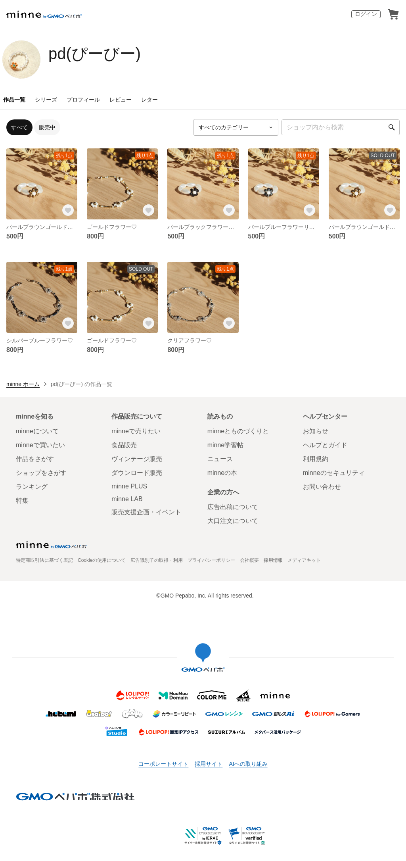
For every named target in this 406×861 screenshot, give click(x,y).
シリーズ (46, 99)
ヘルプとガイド (325, 445)
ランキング (32, 486)
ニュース (220, 458)
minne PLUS (129, 486)
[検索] (391, 127)
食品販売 (124, 445)
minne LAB (126, 499)
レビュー (120, 99)
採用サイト (208, 764)
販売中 (47, 127)
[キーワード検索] (340, 127)
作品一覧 (14, 99)
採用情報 (273, 560)
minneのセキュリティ (334, 472)
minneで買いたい (40, 445)
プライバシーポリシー (211, 560)
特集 (22, 500)
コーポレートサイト (163, 764)
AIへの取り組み (248, 764)
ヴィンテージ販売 (136, 458)
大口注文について (232, 520)
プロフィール (83, 99)
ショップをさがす (41, 472)
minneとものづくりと (238, 431)
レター (149, 99)
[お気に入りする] (68, 210)
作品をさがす (35, 458)
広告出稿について (232, 507)
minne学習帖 (225, 445)
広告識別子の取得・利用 (156, 560)
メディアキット (304, 560)
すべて (19, 127)
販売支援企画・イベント (146, 512)
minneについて (37, 431)
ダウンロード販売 (136, 472)
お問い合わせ (322, 486)
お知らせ (315, 431)
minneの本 (222, 472)
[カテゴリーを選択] (235, 127)
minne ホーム (23, 384)
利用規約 (315, 458)
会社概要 (249, 560)
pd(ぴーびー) (94, 53)
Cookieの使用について (102, 560)
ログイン (366, 14)
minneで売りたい (136, 431)
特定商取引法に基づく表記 (44, 560)
